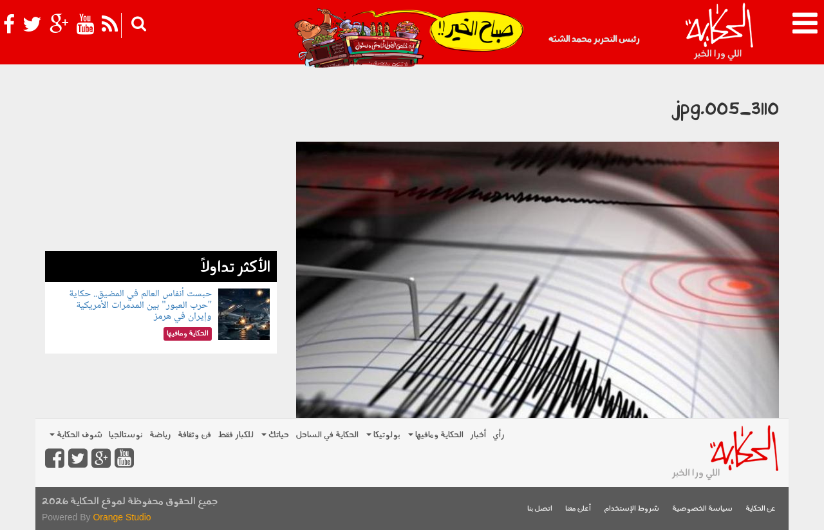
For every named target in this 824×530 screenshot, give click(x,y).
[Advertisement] (161, 161)
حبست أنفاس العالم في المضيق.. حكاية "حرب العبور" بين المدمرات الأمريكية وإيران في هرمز (140, 305)
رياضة (160, 435)
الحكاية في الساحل (327, 435)
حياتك (275, 435)
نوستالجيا (126, 435)
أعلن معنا (578, 509)
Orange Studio (122, 517)
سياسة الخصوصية (702, 509)
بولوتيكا (383, 435)
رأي (498, 435)
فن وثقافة (194, 435)
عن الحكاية (760, 509)
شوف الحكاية (76, 435)
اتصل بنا (539, 509)
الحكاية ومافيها (436, 435)
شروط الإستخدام (631, 509)
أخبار (478, 435)
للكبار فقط (236, 435)
